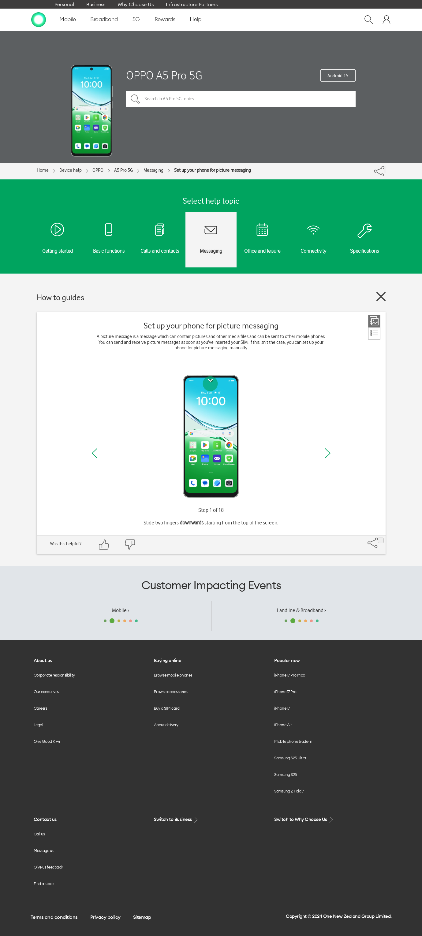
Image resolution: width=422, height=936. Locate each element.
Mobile (67, 19)
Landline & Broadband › (301, 610)
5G (136, 19)
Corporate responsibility (54, 675)
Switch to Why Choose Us (304, 819)
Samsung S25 (285, 774)
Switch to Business (176, 819)
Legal (38, 724)
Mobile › (120, 610)
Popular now (287, 660)
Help (195, 19)
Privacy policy (105, 917)
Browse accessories (171, 691)
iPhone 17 (282, 708)
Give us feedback (48, 867)
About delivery (166, 724)
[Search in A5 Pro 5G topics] (241, 99)
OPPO (97, 170)
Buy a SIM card (167, 708)
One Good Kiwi (47, 741)
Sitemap (142, 917)
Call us (39, 833)
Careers (40, 708)
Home (43, 170)
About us (43, 660)
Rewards (165, 19)
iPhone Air (283, 724)
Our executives (46, 691)
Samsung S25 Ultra (290, 757)
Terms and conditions (54, 917)
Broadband (104, 19)
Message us (44, 850)
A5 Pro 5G (123, 170)
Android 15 (337, 76)
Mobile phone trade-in (293, 741)
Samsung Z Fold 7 (289, 790)
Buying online (167, 660)
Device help (70, 170)
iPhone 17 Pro (285, 691)
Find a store (44, 883)
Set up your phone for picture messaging (212, 170)
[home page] (38, 19)
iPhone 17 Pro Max (289, 675)
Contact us (45, 819)
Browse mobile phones (173, 675)
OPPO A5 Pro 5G (164, 75)
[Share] (385, 169)
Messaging (153, 170)
